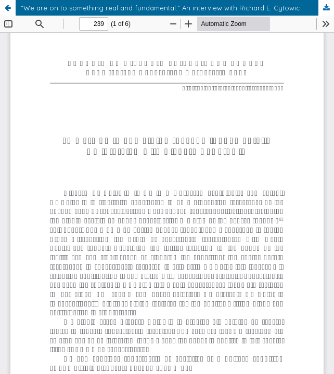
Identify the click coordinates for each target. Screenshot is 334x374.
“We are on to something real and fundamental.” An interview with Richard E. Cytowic (160, 8)
